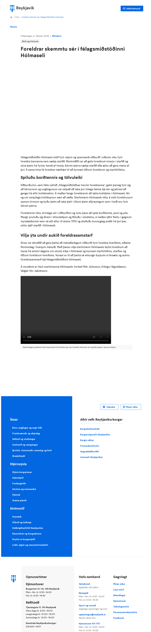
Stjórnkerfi (17, 477)
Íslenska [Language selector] (110, 406)
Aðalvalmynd (133, 8)
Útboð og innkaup (21, 522)
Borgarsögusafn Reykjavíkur (95, 434)
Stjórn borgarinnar (22, 472)
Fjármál (16, 494)
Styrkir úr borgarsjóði (23, 539)
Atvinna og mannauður (24, 489)
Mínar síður (132, 406)
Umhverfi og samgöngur (25, 444)
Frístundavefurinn (89, 445)
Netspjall (94, 596)
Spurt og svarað (94, 607)
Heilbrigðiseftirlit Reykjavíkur (27, 528)
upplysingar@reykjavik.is (94, 616)
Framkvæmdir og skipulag (26, 433)
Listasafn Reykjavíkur (91, 457)
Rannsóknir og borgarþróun (26, 533)
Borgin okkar (87, 440)
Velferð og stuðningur (23, 439)
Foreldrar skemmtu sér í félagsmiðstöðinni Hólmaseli (42, 17)
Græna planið (19, 500)
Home (11, 17)
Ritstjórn (56, 35)
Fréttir (17, 17)
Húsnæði (16, 516)
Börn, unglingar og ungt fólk (27, 427)
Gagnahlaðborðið (89, 451)
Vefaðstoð (94, 586)
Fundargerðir (19, 483)
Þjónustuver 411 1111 (94, 627)
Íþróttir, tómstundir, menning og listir (32, 450)
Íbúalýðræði (18, 456)
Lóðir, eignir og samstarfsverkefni (30, 544)
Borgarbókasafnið (89, 428)
